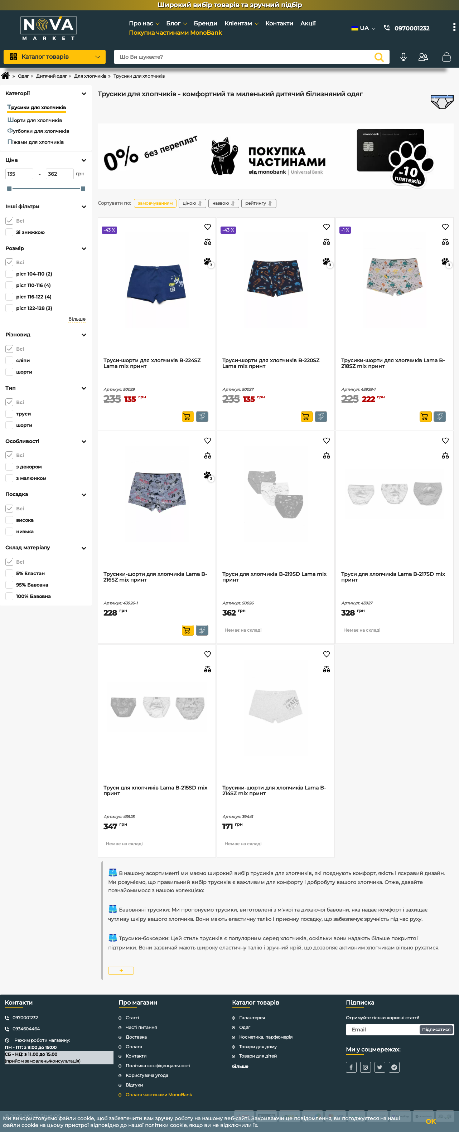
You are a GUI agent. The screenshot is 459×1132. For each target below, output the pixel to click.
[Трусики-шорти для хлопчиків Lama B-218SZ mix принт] (394, 280)
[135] (19, 174)
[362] (60, 174)
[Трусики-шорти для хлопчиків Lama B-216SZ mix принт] (157, 494)
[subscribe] (400, 1029)
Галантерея (252, 1017)
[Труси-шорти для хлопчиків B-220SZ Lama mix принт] (276, 280)
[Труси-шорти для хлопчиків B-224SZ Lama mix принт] (157, 280)
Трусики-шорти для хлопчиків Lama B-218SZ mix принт (393, 364)
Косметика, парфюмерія (266, 1037)
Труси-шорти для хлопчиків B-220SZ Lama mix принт (270, 364)
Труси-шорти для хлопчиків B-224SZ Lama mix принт (151, 364)
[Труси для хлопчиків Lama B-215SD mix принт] (157, 707)
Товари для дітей (258, 1056)
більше (77, 319)
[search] (379, 57)
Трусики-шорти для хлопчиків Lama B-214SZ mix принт (274, 791)
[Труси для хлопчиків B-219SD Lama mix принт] (276, 494)
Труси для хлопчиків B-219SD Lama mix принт (274, 577)
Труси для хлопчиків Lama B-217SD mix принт (393, 577)
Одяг (244, 1027)
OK (431, 1122)
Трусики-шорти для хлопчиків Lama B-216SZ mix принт (155, 577)
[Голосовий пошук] (403, 57)
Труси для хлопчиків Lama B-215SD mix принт (155, 791)
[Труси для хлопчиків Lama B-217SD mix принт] (394, 494)
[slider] (9, 188)
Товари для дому (258, 1046)
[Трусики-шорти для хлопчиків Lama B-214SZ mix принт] (276, 707)
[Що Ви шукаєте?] (252, 57)
